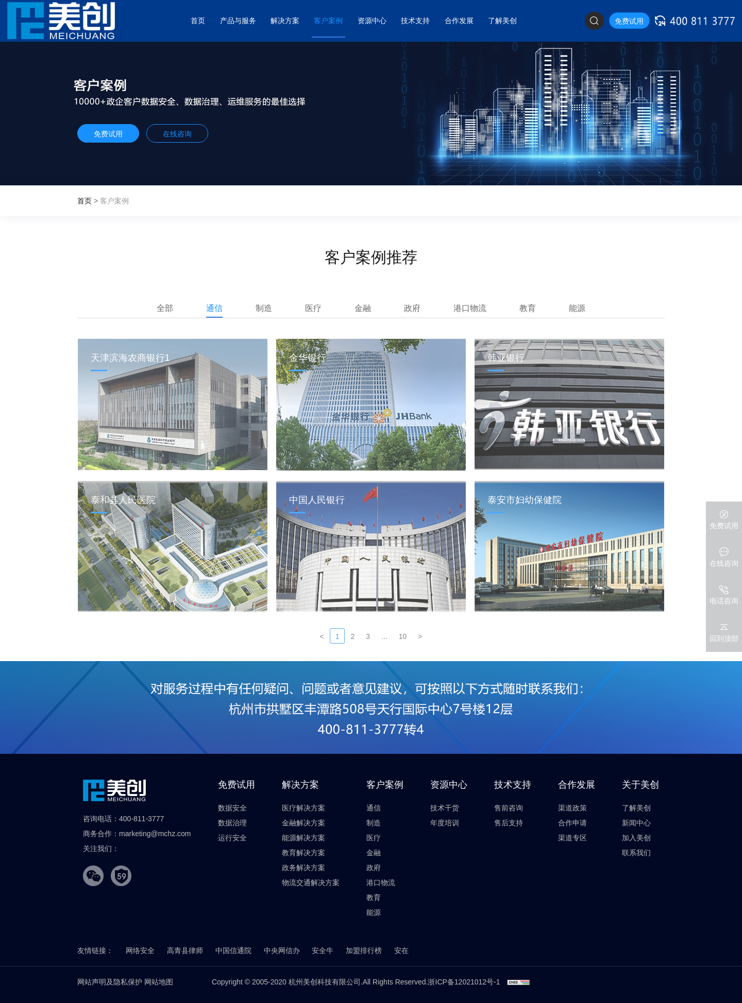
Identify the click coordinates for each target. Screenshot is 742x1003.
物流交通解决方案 (311, 882)
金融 (363, 308)
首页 (198, 20)
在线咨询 (174, 134)
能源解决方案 (303, 838)
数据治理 (232, 823)
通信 (214, 308)
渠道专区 (572, 838)
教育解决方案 (303, 853)
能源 (577, 308)
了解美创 (502, 20)
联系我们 (636, 853)
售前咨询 (508, 808)
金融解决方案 (303, 823)
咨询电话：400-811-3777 (123, 819)
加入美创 (636, 838)
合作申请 (572, 823)
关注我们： (101, 848)
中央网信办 (282, 950)
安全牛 (322, 950)
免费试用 (629, 21)
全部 (165, 308)
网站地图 (158, 982)
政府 (412, 308)
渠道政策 (572, 808)
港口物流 (469, 308)
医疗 (313, 308)
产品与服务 (238, 20)
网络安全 (140, 950)
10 (403, 636)
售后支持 (508, 823)
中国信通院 (233, 950)
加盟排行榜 (364, 950)
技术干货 (444, 808)
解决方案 (285, 20)
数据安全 (232, 808)
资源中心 (372, 20)
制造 (264, 308)
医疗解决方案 (303, 808)
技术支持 (415, 20)
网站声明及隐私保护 (109, 982)
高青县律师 (185, 950)
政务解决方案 (303, 867)
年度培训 (444, 823)
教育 (527, 308)
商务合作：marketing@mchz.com (137, 833)
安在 (401, 950)
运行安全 (232, 838)
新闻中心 (636, 823)
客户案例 (328, 20)
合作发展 (459, 20)
